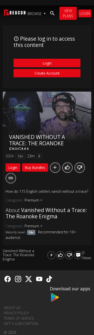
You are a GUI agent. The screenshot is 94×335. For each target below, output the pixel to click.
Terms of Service (19, 318)
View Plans (68, 13)
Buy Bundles (35, 167)
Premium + (33, 200)
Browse (35, 13)
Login (85, 13)
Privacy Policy (16, 313)
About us (12, 307)
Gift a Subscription (21, 323)
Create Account (47, 73)
